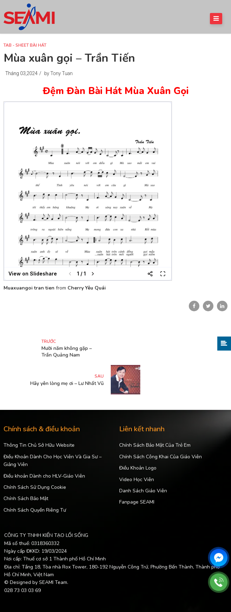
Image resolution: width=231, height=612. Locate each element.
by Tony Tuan (58, 73)
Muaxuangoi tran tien (29, 288)
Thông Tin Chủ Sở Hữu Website (39, 445)
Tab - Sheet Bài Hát (25, 45)
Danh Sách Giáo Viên (143, 490)
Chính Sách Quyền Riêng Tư (35, 510)
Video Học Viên (136, 479)
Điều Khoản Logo (137, 468)
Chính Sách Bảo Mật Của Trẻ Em (155, 445)
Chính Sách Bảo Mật (26, 498)
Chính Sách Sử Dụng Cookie (35, 487)
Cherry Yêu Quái (87, 288)
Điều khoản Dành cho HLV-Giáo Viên (44, 476)
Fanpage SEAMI (136, 502)
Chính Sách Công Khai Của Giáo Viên (160, 456)
